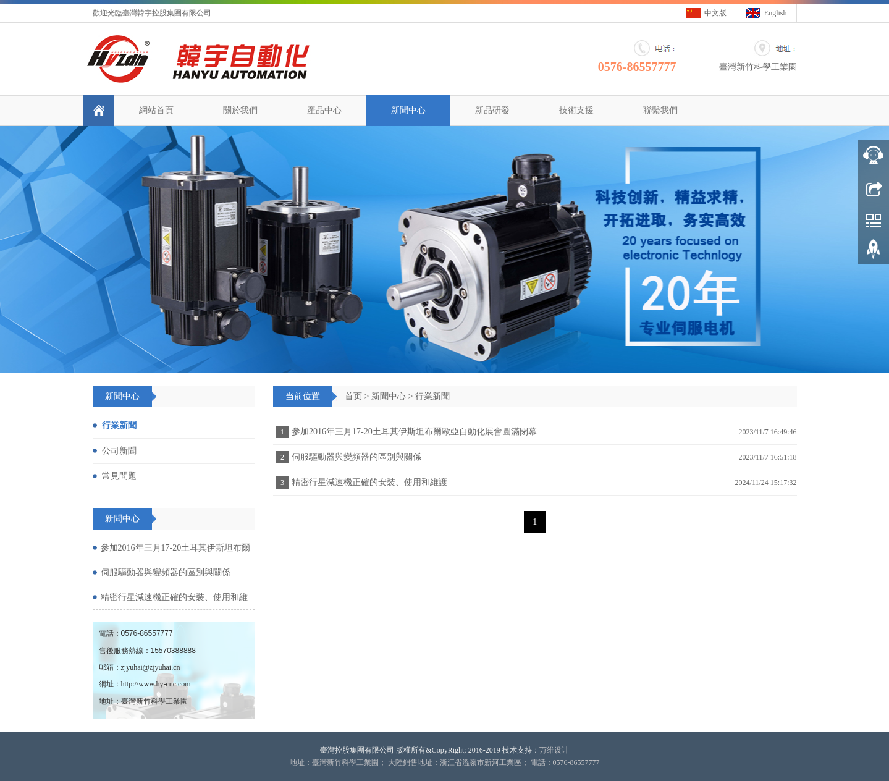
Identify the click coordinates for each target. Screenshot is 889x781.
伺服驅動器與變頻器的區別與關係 (356, 457)
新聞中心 (407, 110)
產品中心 (323, 110)
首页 (353, 396)
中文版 (715, 13)
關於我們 (239, 110)
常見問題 (119, 476)
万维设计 (554, 750)
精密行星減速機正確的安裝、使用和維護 (369, 482)
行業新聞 (432, 396)
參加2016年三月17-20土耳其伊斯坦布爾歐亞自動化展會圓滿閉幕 (414, 431)
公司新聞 (119, 450)
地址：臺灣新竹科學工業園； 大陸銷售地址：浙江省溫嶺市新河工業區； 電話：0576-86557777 (445, 762)
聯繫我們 (660, 110)
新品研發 (491, 110)
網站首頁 (155, 110)
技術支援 (575, 110)
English (775, 13)
